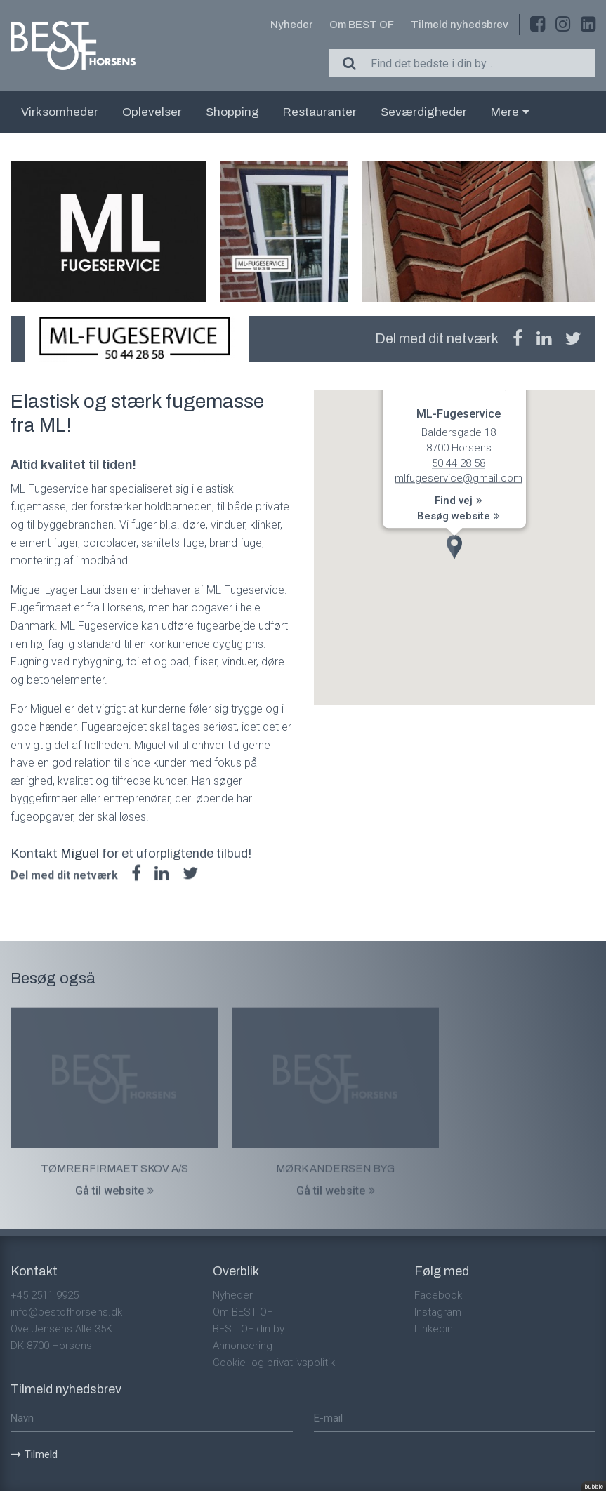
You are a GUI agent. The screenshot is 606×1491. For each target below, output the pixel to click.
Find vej (458, 501)
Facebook (438, 1295)
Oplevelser (152, 112)
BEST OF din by (248, 1329)
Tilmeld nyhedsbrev (459, 24)
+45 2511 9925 (45, 1295)
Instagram (437, 1312)
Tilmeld (34, 1454)
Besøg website (458, 516)
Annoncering (242, 1345)
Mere (510, 112)
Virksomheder (59, 112)
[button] (454, 547)
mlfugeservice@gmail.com (458, 478)
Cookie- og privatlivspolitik (274, 1362)
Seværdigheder (424, 112)
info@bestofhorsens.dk (66, 1312)
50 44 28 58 (458, 463)
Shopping (232, 112)
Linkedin (433, 1329)
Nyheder (291, 24)
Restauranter (320, 112)
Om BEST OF (361, 24)
